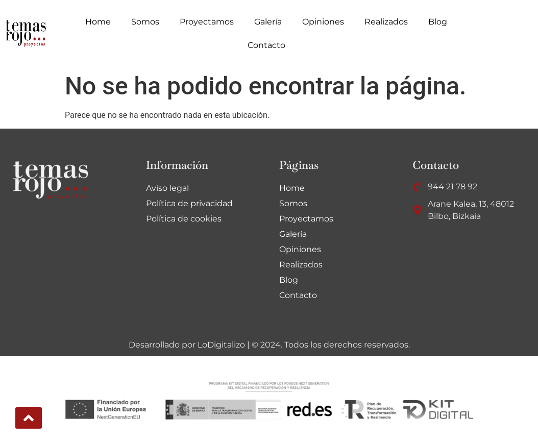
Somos (145, 22)
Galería (268, 22)
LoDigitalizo (221, 345)
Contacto (266, 45)
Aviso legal (167, 188)
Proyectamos (207, 22)
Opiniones (323, 22)
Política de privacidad (189, 203)
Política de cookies (184, 219)
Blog (437, 22)
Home (98, 22)
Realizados (386, 22)
